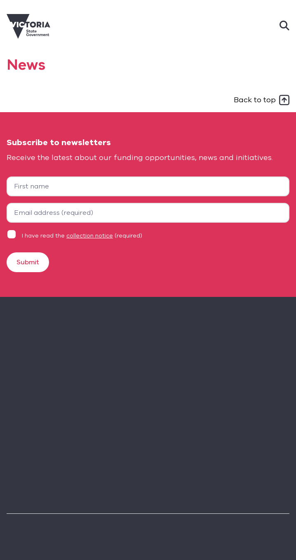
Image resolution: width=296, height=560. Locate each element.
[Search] (284, 27)
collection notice (89, 236)
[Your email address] (148, 213)
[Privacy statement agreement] (11, 234)
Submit (27, 262)
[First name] (148, 186)
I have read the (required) (82, 236)
